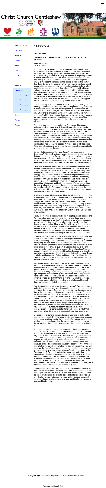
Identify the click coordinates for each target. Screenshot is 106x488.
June (17, 75)
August (18, 85)
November (19, 120)
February (18, 55)
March (17, 60)
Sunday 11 (24, 100)
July (16, 80)
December (19, 125)
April (17, 65)
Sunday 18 (24, 105)
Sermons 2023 (21, 46)
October (18, 115)
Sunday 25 (24, 110)
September (19, 90)
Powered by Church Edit (53, 486)
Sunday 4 (24, 95)
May (17, 70)
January (18, 50)
